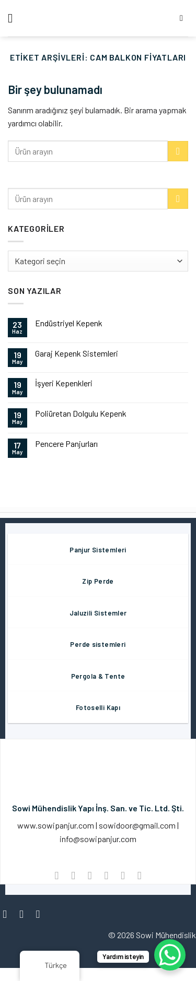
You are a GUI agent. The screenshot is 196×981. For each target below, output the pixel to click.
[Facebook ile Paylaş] (72, 875)
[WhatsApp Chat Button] (170, 955)
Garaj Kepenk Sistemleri (76, 353)
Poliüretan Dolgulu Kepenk (80, 413)
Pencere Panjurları (66, 443)
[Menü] (14, 18)
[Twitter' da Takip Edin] (41, 914)
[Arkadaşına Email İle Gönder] (106, 875)
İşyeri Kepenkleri (64, 383)
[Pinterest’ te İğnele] (122, 875)
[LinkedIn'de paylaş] (139, 875)
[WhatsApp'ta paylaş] (56, 875)
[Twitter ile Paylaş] (89, 875)
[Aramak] (184, 18)
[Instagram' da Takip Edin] (24, 914)
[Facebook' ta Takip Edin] (8, 914)
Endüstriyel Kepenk (68, 323)
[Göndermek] (178, 151)
